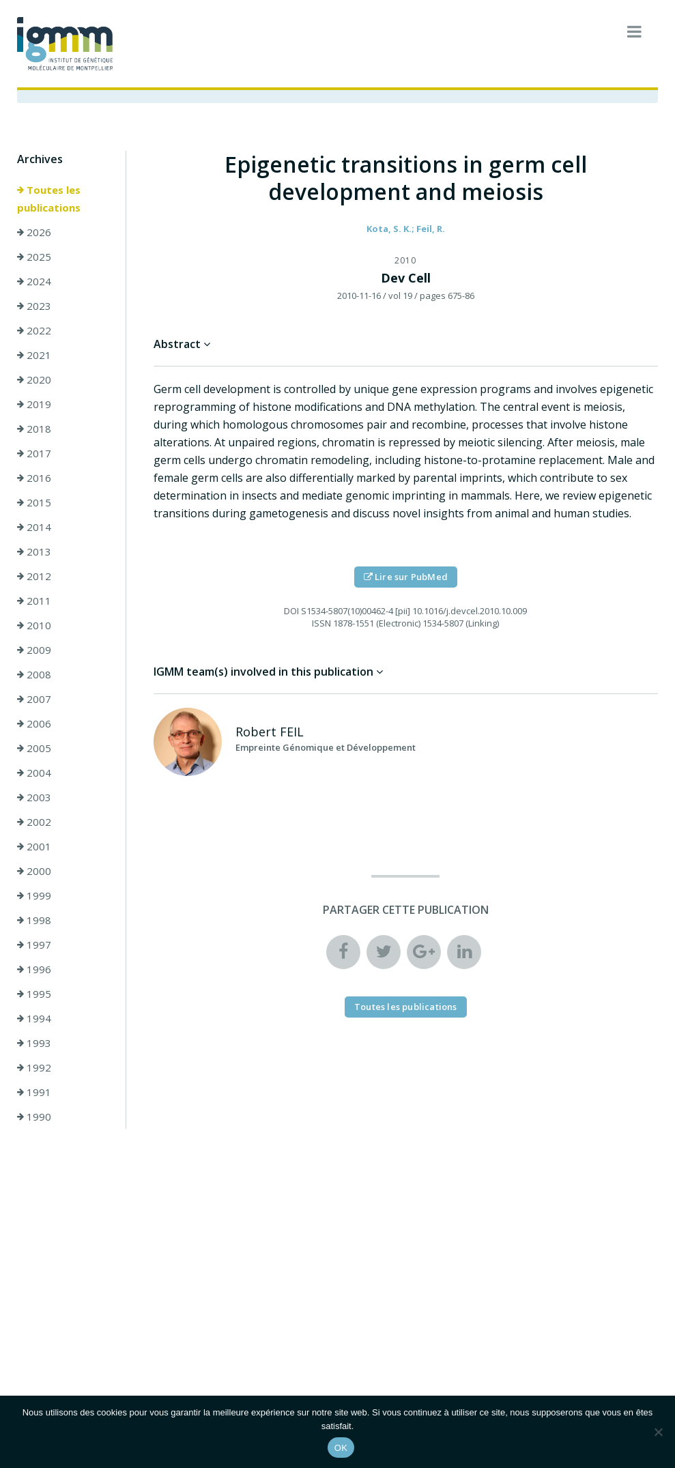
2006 (34, 723)
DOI (291, 611)
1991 (34, 1092)
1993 (34, 1043)
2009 (34, 650)
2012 (34, 576)
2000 (34, 871)
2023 (34, 306)
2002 (34, 822)
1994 (34, 1018)
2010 (34, 625)
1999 (34, 895)
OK (340, 1448)
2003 (34, 797)
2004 (34, 772)
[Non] (658, 1432)
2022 (34, 330)
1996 (34, 969)
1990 (34, 1116)
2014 (34, 527)
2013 (34, 551)
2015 (34, 502)
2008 (34, 674)
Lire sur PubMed (406, 577)
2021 (34, 355)
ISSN (321, 623)
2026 (34, 232)
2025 (34, 256)
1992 (34, 1067)
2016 (34, 478)
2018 (34, 428)
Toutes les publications (49, 198)
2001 (34, 846)
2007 (34, 699)
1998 (34, 920)
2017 (34, 453)
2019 (34, 404)
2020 (34, 379)
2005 (34, 748)
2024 (34, 281)
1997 (34, 944)
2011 (34, 600)
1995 (34, 994)
